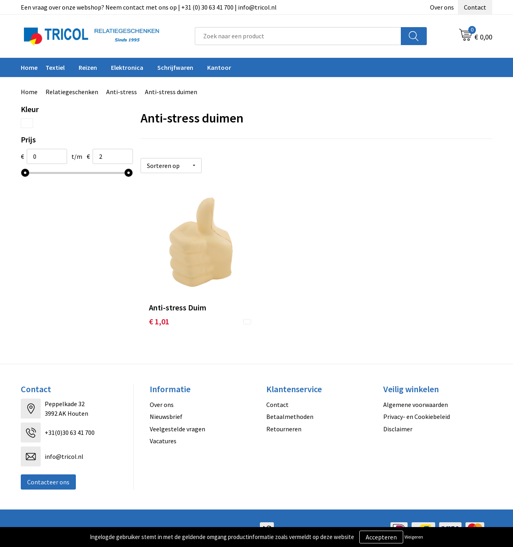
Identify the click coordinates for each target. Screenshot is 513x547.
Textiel (55, 67)
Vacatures (163, 439)
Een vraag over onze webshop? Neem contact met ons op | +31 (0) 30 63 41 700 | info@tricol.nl (149, 7)
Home (29, 67)
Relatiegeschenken (72, 92)
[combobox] (298, 36)
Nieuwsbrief (166, 415)
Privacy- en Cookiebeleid (416, 415)
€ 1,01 (159, 319)
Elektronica (127, 67)
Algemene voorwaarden (415, 403)
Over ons (442, 7)
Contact (475, 7)
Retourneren (283, 426)
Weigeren (413, 537)
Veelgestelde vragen (177, 426)
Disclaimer (397, 426)
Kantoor (219, 67)
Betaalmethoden (289, 415)
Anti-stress (121, 92)
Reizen (88, 67)
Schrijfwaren (175, 67)
